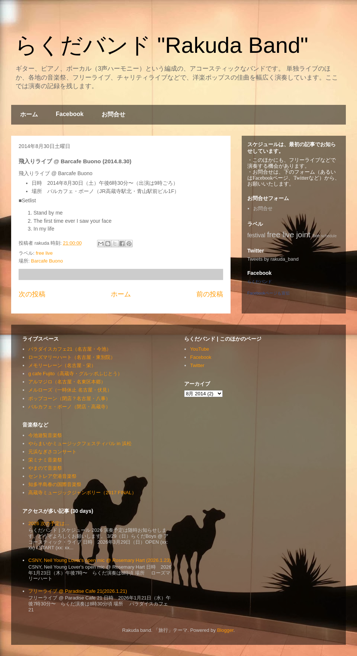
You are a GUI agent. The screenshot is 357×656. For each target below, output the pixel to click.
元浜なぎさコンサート (52, 451)
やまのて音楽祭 (45, 468)
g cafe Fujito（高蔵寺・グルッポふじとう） (75, 373)
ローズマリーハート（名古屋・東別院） (71, 357)
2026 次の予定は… (49, 523)
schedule (329, 236)
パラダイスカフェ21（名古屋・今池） (69, 349)
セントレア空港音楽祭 (52, 476)
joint (303, 234)
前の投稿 (209, 294)
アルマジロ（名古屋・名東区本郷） (67, 382)
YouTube (199, 349)
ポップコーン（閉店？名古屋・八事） (69, 398)
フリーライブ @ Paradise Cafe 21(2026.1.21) (77, 591)
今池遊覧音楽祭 (45, 435)
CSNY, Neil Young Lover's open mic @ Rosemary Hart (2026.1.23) (99, 560)
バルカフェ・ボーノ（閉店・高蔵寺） (69, 406)
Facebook (70, 114)
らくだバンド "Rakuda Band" (161, 45)
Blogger (225, 630)
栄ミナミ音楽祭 (45, 460)
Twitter (197, 365)
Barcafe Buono (47, 261)
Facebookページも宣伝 (268, 293)
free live (44, 253)
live (316, 235)
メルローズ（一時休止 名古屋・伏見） (70, 390)
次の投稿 (32, 294)
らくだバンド (259, 281)
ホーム (29, 114)
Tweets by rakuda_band (273, 259)
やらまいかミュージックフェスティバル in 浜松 (79, 443)
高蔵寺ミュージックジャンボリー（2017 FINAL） (82, 492)
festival (256, 235)
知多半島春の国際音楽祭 (54, 484)
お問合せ (113, 114)
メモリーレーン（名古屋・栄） (62, 365)
